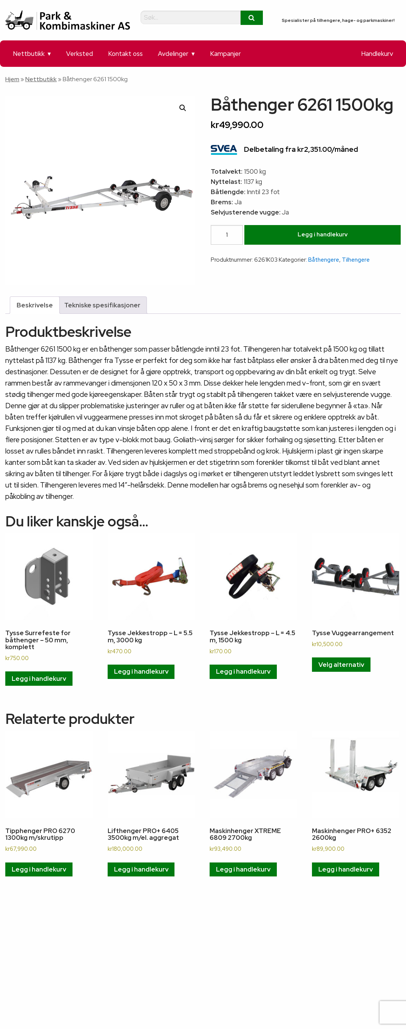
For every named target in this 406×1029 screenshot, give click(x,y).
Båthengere (323, 260)
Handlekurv (377, 53)
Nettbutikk (29, 53)
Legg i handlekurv (322, 234)
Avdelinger (173, 53)
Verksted (79, 53)
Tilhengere (356, 260)
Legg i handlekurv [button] (39, 678)
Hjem (12, 79)
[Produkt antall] (226, 235)
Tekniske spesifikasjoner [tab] (102, 305)
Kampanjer (225, 53)
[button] (183, 108)
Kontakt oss (125, 53)
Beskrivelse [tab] (35, 305)
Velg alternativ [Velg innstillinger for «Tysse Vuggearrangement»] (341, 664)
